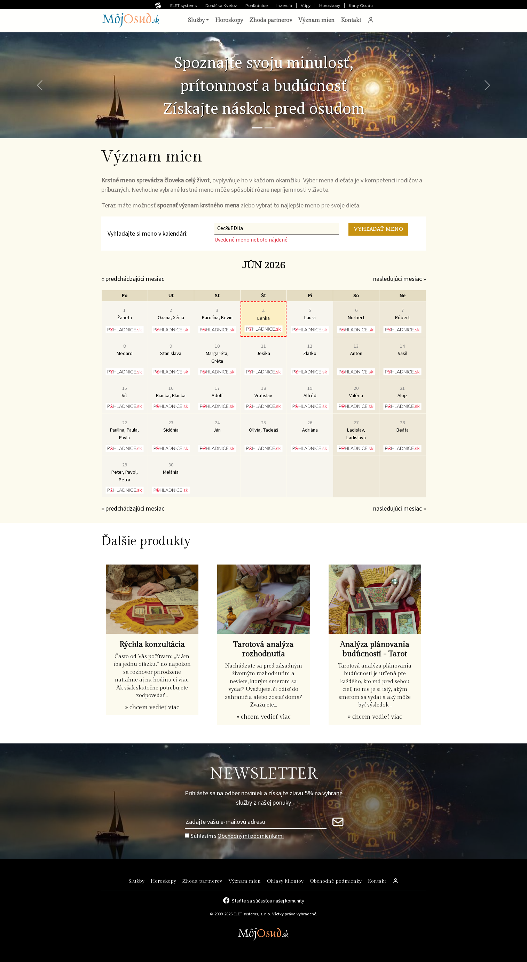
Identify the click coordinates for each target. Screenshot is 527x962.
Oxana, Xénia (171, 314)
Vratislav (263, 392)
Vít (124, 392)
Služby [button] (196, 20)
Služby (136, 881)
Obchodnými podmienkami (251, 836)
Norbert (356, 314)
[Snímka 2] (270, 128)
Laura (310, 314)
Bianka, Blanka (171, 392)
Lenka (263, 314)
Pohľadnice (256, 5)
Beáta (402, 426)
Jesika (263, 349)
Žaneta (124, 314)
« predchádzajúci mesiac (132, 279)
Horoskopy (329, 5)
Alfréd (310, 392)
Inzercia (284, 5)
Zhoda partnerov (270, 20)
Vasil (402, 349)
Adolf (217, 392)
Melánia (171, 468)
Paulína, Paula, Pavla (124, 430)
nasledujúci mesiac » (399, 279)
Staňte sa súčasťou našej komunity (268, 900)
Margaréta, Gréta (217, 353)
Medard (125, 349)
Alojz (403, 392)
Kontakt (351, 20)
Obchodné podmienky (336, 881)
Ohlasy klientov (285, 881)
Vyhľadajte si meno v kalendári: (148, 233)
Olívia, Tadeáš (263, 426)
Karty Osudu (361, 5)
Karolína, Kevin (217, 314)
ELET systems (183, 5)
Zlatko (309, 349)
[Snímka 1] (257, 128)
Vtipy (305, 5)
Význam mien (316, 20)
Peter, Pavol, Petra (124, 472)
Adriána (310, 426)
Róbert (402, 314)
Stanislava (170, 349)
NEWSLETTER (263, 774)
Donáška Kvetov (221, 5)
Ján (217, 426)
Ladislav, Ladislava (356, 430)
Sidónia (171, 426)
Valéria (356, 392)
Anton (356, 349)
